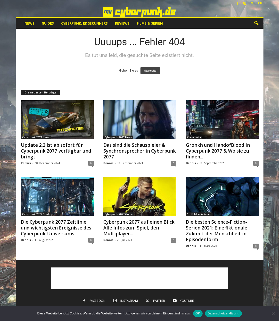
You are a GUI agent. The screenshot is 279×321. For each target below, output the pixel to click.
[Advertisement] (139, 278)
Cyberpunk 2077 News (35, 137)
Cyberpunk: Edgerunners (84, 23)
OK (198, 313)
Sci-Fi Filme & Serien (199, 214)
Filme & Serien (150, 23)
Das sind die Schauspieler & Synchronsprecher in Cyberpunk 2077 (139, 151)
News (29, 23)
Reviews (122, 23)
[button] (256, 23)
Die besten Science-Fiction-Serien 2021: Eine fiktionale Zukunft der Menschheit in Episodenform (216, 231)
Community (194, 137)
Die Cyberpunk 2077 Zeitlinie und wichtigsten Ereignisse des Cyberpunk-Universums (56, 228)
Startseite (150, 70)
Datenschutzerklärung (223, 313)
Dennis (108, 163)
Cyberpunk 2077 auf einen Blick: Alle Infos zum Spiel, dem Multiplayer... (139, 228)
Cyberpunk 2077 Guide (36, 214)
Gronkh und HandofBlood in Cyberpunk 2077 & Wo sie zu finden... (218, 151)
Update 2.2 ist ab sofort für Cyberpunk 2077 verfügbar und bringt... (56, 151)
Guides (48, 23)
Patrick (26, 163)
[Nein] (273, 313)
